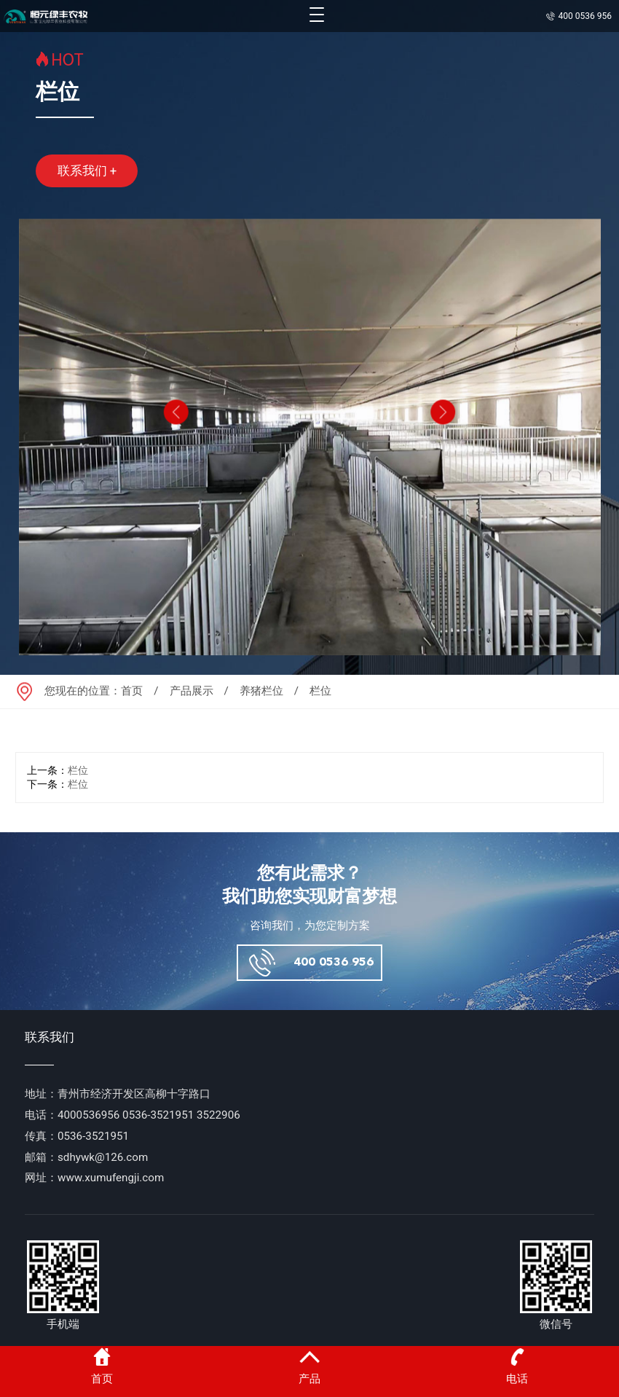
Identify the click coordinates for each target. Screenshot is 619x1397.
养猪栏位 (261, 690)
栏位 (78, 770)
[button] (174, 432)
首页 (132, 690)
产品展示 (191, 690)
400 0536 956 (333, 962)
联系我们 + (87, 170)
